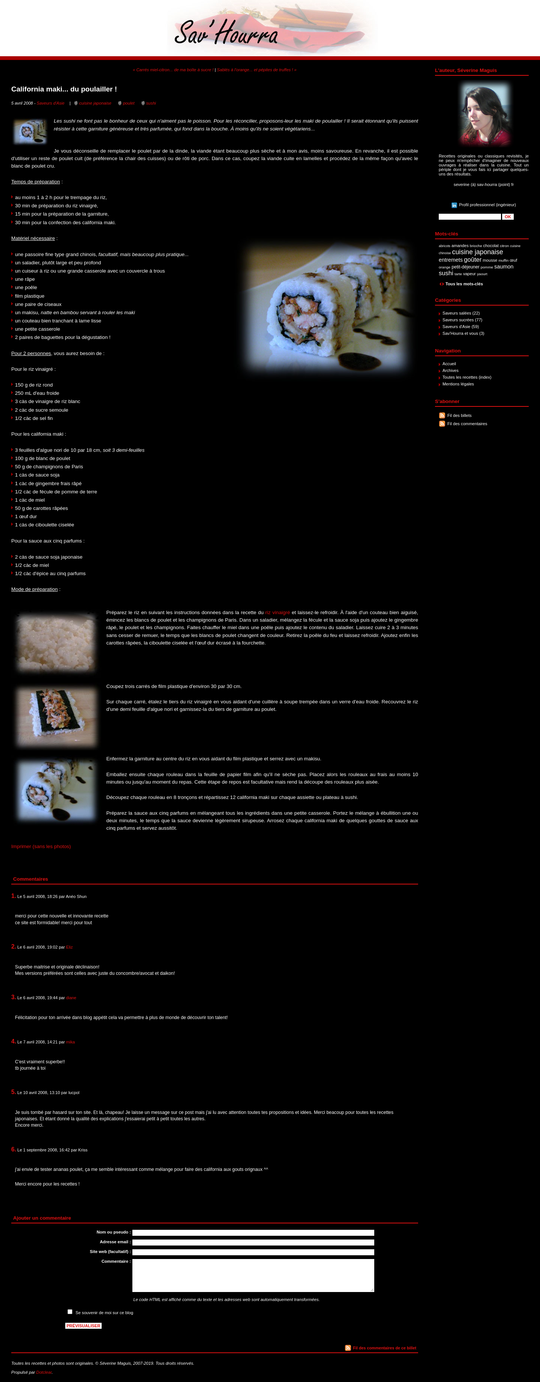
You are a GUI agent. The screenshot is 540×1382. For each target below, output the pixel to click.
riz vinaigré (278, 612)
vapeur (469, 273)
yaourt (482, 274)
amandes (460, 245)
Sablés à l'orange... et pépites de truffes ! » (256, 69)
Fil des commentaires (467, 423)
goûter (473, 259)
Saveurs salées (456, 313)
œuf (513, 260)
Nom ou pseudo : (114, 1232)
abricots (444, 246)
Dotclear (44, 1372)
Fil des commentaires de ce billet (384, 1348)
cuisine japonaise (477, 252)
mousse (490, 260)
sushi (446, 273)
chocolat (491, 245)
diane (71, 997)
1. (13, 896)
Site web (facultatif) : (110, 1251)
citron (504, 246)
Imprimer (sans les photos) (41, 846)
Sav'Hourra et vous (460, 333)
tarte (458, 274)
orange (444, 267)
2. (13, 946)
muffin (503, 260)
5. (13, 1092)
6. (13, 1149)
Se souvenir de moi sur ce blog (105, 1312)
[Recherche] (470, 217)
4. (13, 1041)
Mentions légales (458, 384)
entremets (451, 260)
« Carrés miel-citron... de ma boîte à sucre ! (173, 69)
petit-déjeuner (466, 267)
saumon (503, 267)
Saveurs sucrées (458, 320)
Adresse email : (115, 1242)
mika (70, 1042)
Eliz (69, 947)
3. (13, 997)
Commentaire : (116, 1261)
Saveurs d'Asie (456, 326)
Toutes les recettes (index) (467, 377)
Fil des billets (459, 415)
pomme (487, 267)
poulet (128, 103)
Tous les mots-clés (464, 284)
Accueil (449, 363)
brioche (476, 246)
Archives (450, 370)
